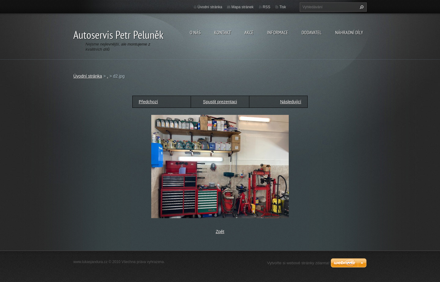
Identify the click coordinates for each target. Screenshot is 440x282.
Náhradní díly (349, 32)
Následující (290, 101)
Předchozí (148, 101)
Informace (277, 32)
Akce (249, 32)
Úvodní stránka (210, 7)
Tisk (282, 7)
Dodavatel (312, 32)
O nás (195, 32)
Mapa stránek (242, 7)
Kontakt (222, 32)
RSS (266, 7)
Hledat (360, 7)
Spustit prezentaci (220, 101)
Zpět (220, 231)
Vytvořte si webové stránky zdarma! (298, 263)
